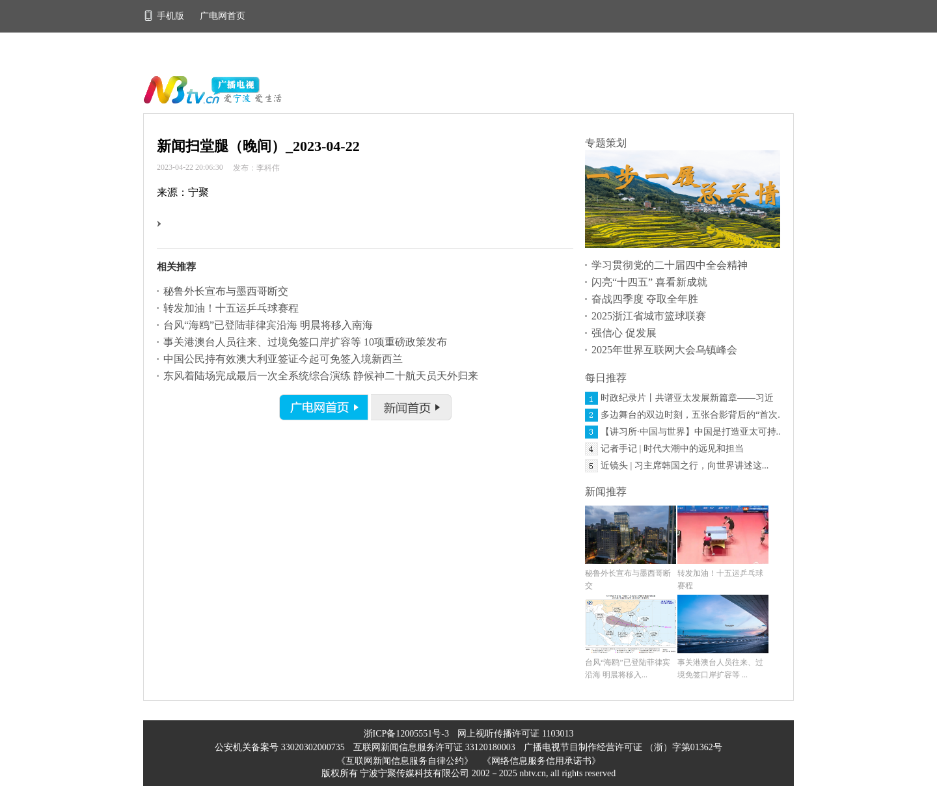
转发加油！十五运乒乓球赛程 (231, 308)
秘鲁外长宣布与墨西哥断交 (225, 291)
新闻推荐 (606, 491)
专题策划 (606, 142)
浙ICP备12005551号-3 (406, 734)
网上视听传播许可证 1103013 (515, 734)
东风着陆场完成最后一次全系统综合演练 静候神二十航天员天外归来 (320, 375)
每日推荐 (606, 377)
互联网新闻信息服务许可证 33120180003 (435, 747)
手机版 (165, 16)
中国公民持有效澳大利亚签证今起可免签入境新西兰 (283, 358)
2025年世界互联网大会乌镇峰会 (664, 349)
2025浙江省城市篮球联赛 (648, 315)
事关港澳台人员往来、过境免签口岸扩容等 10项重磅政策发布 (305, 341)
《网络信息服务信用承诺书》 (541, 761)
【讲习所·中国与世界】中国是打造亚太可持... (692, 432)
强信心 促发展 (624, 332)
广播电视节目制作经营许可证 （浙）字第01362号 (623, 747)
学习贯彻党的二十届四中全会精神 (669, 265)
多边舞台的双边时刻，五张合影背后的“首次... (693, 415)
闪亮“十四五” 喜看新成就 (649, 282)
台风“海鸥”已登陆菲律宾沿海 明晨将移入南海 (268, 325)
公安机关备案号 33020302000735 (281, 747)
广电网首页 (222, 16)
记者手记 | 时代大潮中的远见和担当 (672, 449)
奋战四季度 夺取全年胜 (644, 299)
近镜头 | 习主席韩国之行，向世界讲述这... (684, 465)
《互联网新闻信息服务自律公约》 (404, 761)
